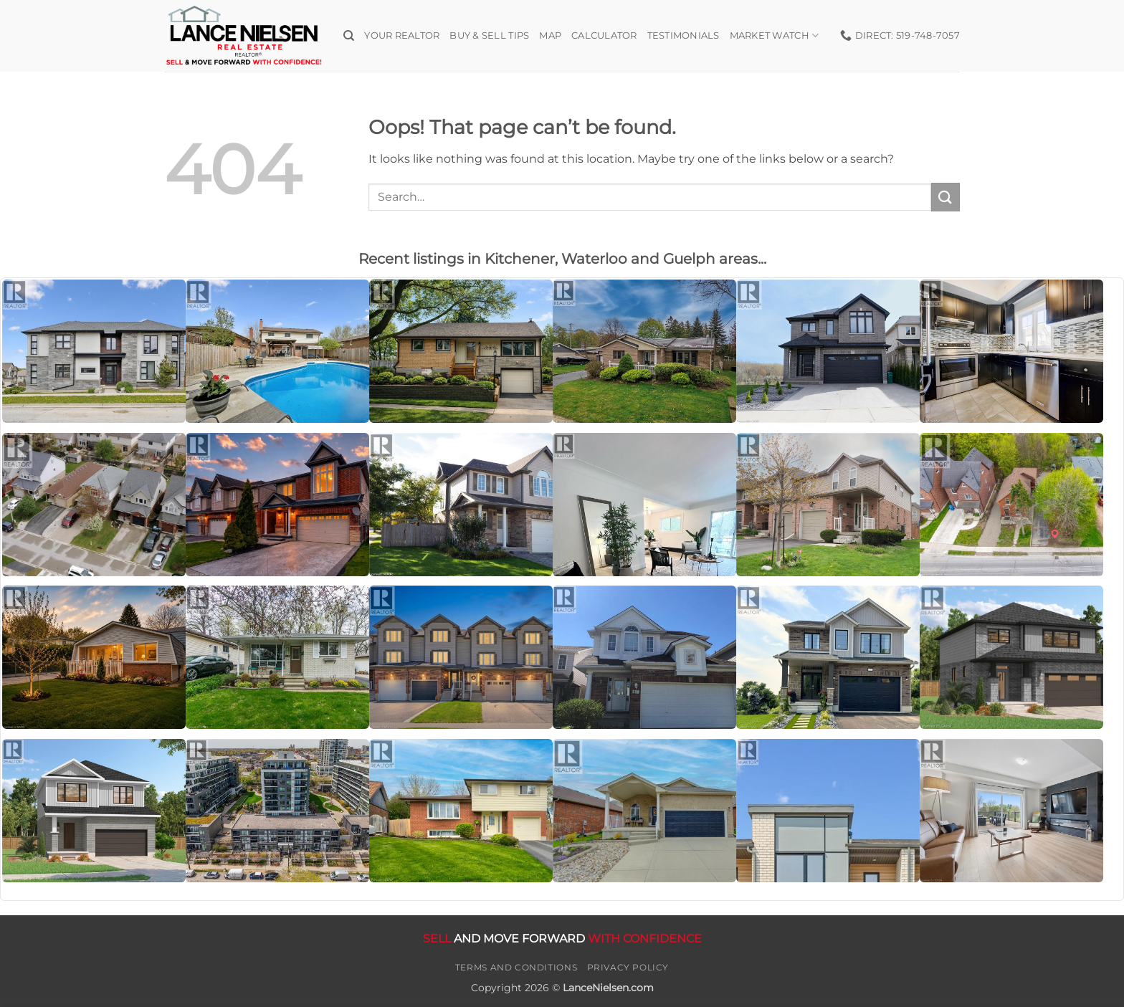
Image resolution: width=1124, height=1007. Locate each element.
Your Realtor (401, 35)
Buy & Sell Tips (489, 35)
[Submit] (945, 197)
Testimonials (683, 35)
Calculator (604, 35)
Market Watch (774, 35)
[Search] (348, 35)
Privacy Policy (628, 967)
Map (550, 35)
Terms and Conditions (516, 967)
